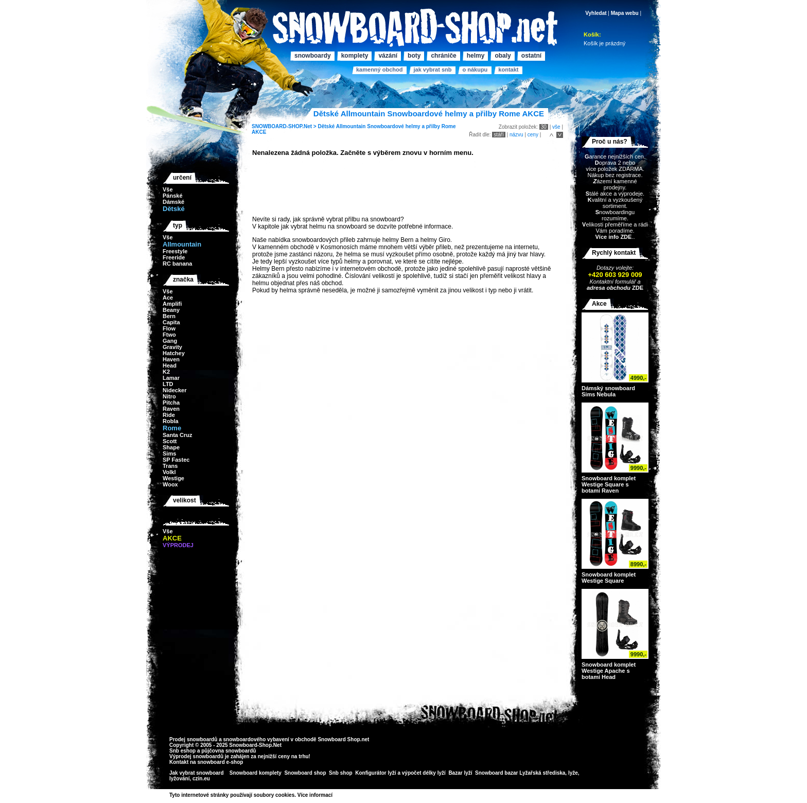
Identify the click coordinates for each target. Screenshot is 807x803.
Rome (449, 126)
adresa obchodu (608, 288)
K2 (166, 372)
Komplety (355, 55)
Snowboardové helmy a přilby (403, 126)
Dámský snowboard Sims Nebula (608, 391)
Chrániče (443, 55)
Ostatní (531, 55)
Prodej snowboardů (194, 739)
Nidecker (174, 390)
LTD (168, 384)
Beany (171, 310)
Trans (170, 466)
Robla (171, 421)
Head (170, 365)
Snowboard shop (305, 773)
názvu (516, 134)
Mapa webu (625, 13)
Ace (168, 297)
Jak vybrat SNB (432, 69)
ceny (533, 134)
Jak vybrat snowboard (197, 773)
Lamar (171, 378)
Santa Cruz (177, 435)
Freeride (174, 257)
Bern (169, 316)
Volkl (169, 472)
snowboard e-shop (220, 762)
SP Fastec (176, 460)
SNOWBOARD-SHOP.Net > (285, 126)
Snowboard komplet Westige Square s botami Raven (609, 484)
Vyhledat (595, 13)
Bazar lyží (460, 773)
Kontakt (508, 69)
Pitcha (171, 402)
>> (336, 795)
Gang (170, 341)
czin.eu (201, 778)
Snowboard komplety (256, 773)
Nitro (169, 396)
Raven (171, 409)
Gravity (172, 347)
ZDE (636, 288)
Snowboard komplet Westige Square (609, 577)
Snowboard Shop (339, 739)
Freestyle (175, 251)
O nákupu (474, 69)
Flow (169, 328)
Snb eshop (182, 751)
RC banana (177, 263)
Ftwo (169, 334)
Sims (169, 453)
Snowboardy (312, 55)
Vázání (387, 55)
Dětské (326, 126)
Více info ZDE (613, 237)
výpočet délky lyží (424, 773)
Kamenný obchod (379, 69)
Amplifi (172, 304)
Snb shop (341, 773)
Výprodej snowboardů (196, 756)
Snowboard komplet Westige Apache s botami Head (609, 670)
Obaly (503, 55)
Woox (170, 484)
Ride (169, 415)
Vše (168, 189)
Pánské (173, 196)
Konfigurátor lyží (375, 773)
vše (556, 127)
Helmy (476, 55)
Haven (171, 359)
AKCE (259, 132)
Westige (173, 478)
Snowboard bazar (496, 773)
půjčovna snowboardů (228, 751)
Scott (170, 441)
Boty (414, 55)
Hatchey (174, 353)
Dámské (173, 202)
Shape (171, 447)
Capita (171, 322)
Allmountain (351, 126)
